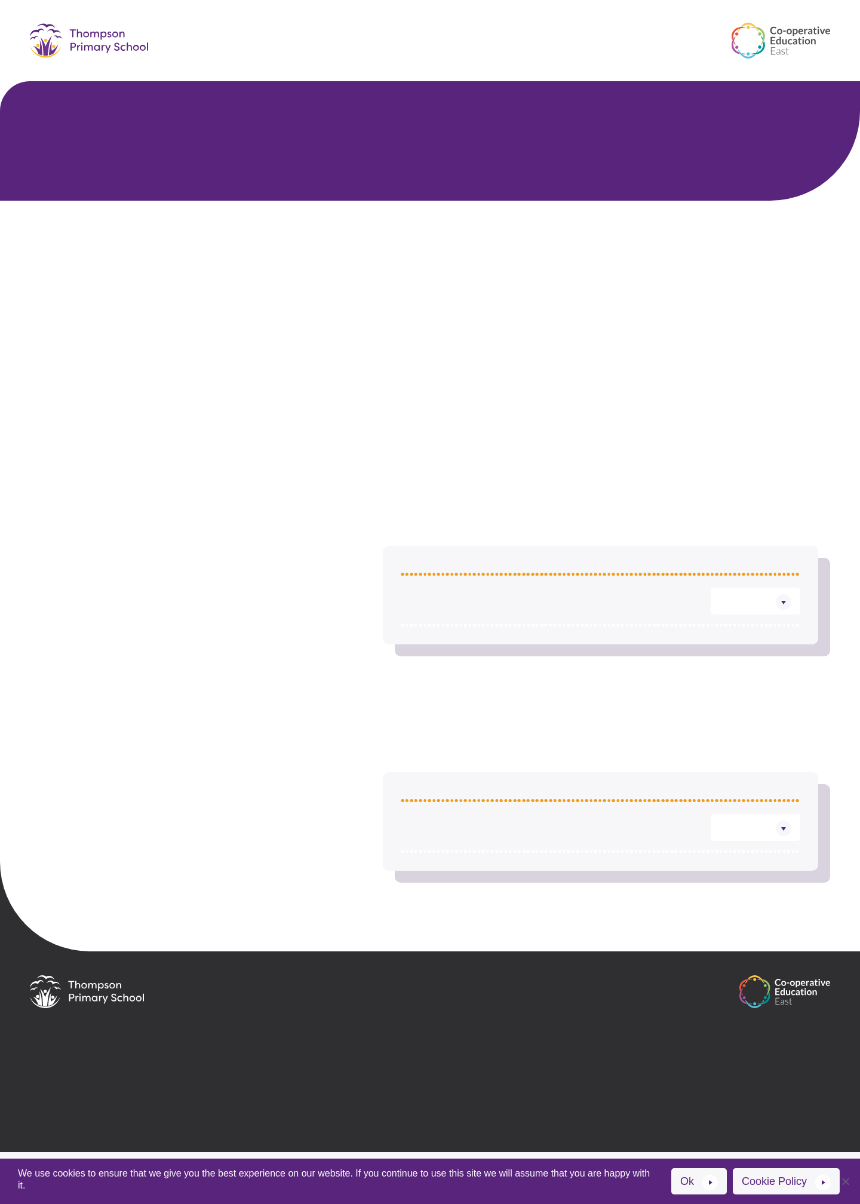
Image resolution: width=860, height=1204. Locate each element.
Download (740, 627)
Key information (527, 25)
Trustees (529, 247)
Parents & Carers (406, 25)
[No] (845, 1181)
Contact (367, 59)
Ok (687, 1181)
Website (229, 1147)
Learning (625, 25)
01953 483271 (279, 1054)
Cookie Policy (774, 1181)
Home (225, 25)
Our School (300, 25)
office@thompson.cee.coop (315, 1034)
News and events (466, 59)
